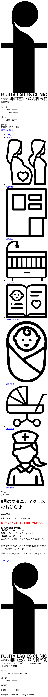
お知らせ (10, 137)
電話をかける (7, 130)
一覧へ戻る (6, 561)
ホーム (9, 135)
